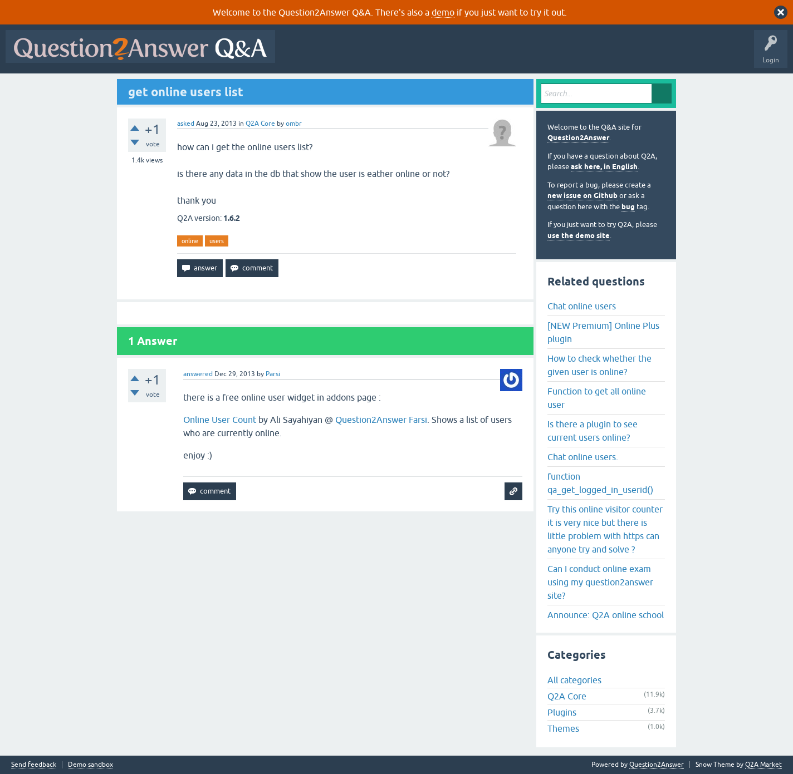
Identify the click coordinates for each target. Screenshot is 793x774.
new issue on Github (582, 195)
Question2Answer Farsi (381, 420)
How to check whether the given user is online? (599, 365)
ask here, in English (604, 166)
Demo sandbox (90, 764)
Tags (468, 54)
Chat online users (581, 306)
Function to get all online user (596, 398)
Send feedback (33, 764)
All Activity (300, 54)
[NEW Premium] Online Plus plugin (603, 332)
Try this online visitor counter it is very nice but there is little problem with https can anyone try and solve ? (605, 529)
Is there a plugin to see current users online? (592, 430)
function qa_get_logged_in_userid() (600, 483)
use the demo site (578, 235)
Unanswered (426, 54)
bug (628, 207)
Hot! (383, 54)
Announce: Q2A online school (605, 615)
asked (185, 123)
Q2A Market (763, 764)
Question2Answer (578, 138)
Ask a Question (549, 54)
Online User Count (219, 420)
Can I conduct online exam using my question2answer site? (600, 582)
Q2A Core (260, 123)
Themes (563, 728)
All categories (574, 680)
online (190, 241)
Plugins (561, 712)
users (216, 241)
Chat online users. (582, 457)
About (624, 54)
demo (443, 12)
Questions (344, 54)
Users (503, 54)
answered (198, 374)
